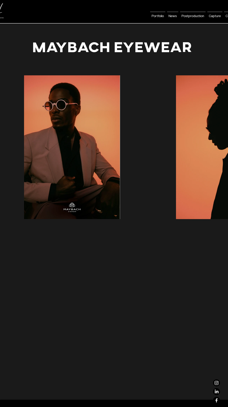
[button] (172, 14)
